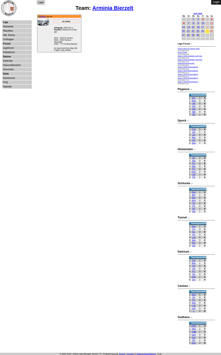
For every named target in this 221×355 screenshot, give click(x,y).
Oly (193, 211)
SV (193, 274)
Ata (193, 160)
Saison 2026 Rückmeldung (188, 67)
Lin (193, 135)
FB (193, 177)
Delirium (183, 251)
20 (183, 31)
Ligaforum (8, 48)
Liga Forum (184, 43)
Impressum (9, 78)
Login (41, 2)
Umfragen (8, 39)
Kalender (8, 60)
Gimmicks (8, 69)
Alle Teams (9, 35)
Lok (194, 237)
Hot (193, 109)
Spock (182, 120)
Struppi (122, 354)
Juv (193, 260)
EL (193, 232)
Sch (194, 337)
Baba (43, 16)
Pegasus (184, 89)
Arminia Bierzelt (112, 8)
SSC (193, 172)
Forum (7, 43)
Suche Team (182, 52)
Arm (194, 200)
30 (197, 35)
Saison (7, 56)
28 (188, 35)
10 (203, 23)
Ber (193, 195)
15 (193, 27)
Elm (194, 197)
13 (183, 27)
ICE (194, 106)
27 (183, 35)
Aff (193, 103)
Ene (194, 343)
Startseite (8, 26)
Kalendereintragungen (186, 63)
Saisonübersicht (11, 65)
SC (193, 158)
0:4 (193, 266)
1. (194, 311)
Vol (193, 174)
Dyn (194, 192)
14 (188, 27)
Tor (193, 203)
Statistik (7, 86)
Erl (193, 340)
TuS (194, 129)
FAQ (5, 82)
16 (198, 27)
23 (197, 31)
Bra (193, 137)
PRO (193, 326)
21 (188, 31)
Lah (194, 305)
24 (202, 31)
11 (207, 23)
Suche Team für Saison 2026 (189, 49)
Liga (5, 22)
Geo (194, 335)
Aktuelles (8, 30)
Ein (193, 98)
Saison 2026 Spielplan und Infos (190, 56)
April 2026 (197, 14)
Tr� (194, 332)
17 (202, 27)
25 (207, 31)
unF (194, 308)
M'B (194, 277)
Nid (193, 112)
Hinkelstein (185, 149)
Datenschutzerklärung (146, 354)
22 (193, 31)
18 (207, 27)
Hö (193, 268)
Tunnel (182, 217)
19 (211, 27)
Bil (193, 114)
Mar (194, 166)
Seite (6, 73)
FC (193, 163)
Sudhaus (184, 317)
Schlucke (184, 183)
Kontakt (130, 354)
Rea (194, 101)
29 (193, 35)
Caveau (183, 285)
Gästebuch (9, 52)
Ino (193, 279)
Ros (194, 263)
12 (211, 23)
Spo (194, 143)
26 (211, 31)
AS (193, 132)
